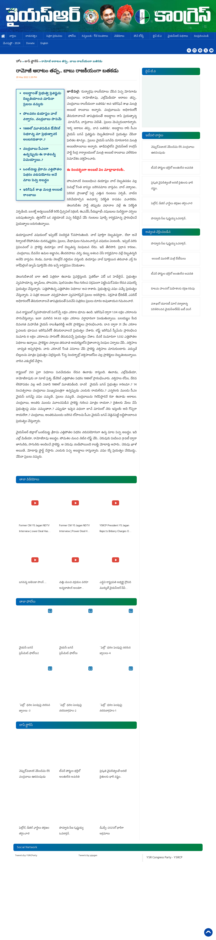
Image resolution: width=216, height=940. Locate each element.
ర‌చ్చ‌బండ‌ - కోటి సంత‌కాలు (95, 36)
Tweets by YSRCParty (26, 851)
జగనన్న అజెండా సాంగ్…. (32, 581)
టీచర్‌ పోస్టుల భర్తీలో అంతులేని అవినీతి (172, 168)
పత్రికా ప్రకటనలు (54, 36)
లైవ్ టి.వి (157, 36)
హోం (19, 61)
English (44, 43)
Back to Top (208, 932)
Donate (30, 43)
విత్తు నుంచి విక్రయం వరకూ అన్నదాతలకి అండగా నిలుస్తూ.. (73, 587)
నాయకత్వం (32, 36)
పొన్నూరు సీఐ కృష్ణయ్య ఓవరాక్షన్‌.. (169, 218)
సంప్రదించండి (203, 36)
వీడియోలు (121, 36)
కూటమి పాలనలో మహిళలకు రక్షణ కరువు (173, 289)
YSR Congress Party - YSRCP (164, 853)
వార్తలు (14, 36)
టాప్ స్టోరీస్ (31, 61)
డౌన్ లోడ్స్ (140, 36)
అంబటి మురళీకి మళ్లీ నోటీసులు (168, 259)
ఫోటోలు (72, 36)
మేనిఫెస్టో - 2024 (11, 43)
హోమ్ (3, 36)
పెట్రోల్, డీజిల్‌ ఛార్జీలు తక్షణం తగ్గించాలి (171, 203)
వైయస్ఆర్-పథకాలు (178, 36)
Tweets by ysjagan (88, 851)
